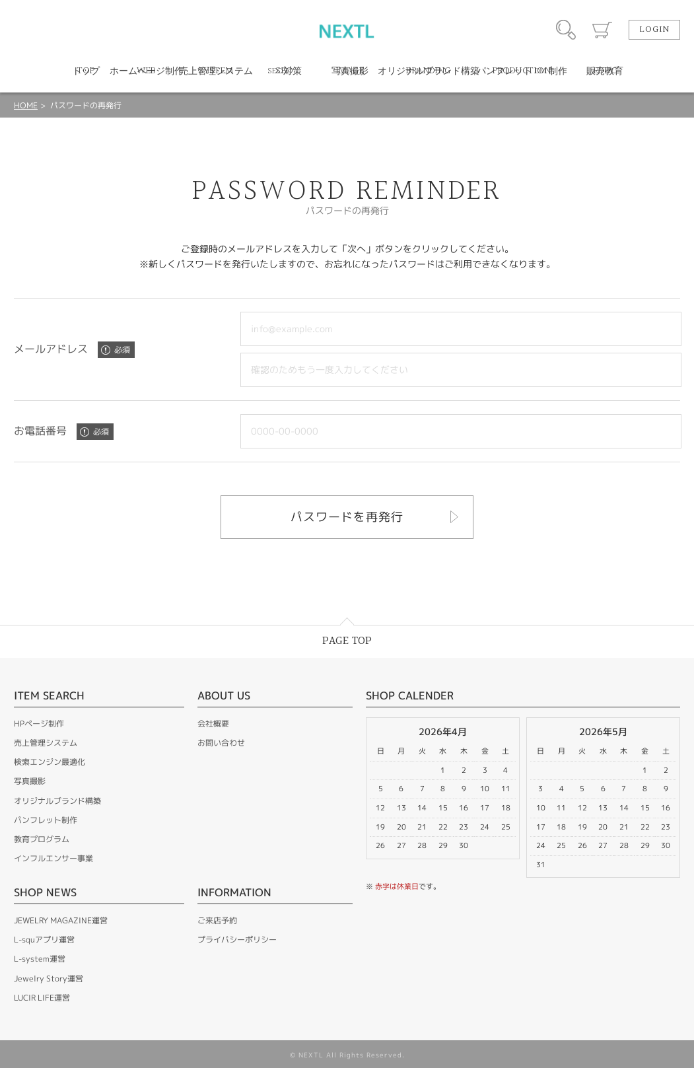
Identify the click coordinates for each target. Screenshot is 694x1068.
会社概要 (213, 723)
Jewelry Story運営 (48, 978)
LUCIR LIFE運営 (42, 997)
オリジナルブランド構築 (57, 800)
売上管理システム (45, 742)
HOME (26, 105)
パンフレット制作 (45, 820)
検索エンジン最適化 (49, 761)
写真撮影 (30, 781)
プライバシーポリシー (237, 939)
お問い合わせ (221, 742)
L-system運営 (39, 958)
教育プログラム (41, 839)
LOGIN (654, 29)
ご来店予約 (217, 920)
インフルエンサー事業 (53, 858)
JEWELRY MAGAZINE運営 (61, 920)
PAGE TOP (347, 641)
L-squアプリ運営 (44, 939)
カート (602, 30)
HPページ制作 (39, 723)
